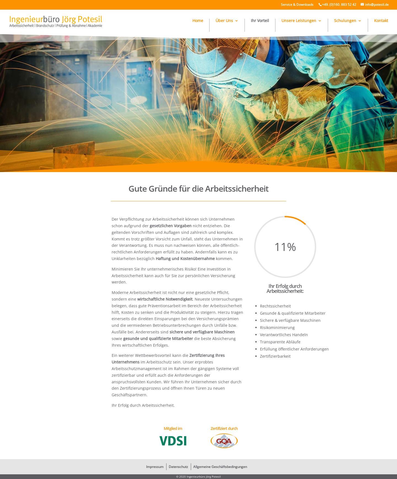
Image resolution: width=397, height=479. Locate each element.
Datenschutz (178, 466)
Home (197, 21)
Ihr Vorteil (260, 21)
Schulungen (345, 21)
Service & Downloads (297, 4)
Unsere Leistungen (298, 21)
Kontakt (381, 21)
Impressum (154, 466)
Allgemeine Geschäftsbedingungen (220, 466)
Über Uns (224, 21)
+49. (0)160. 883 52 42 (339, 4)
